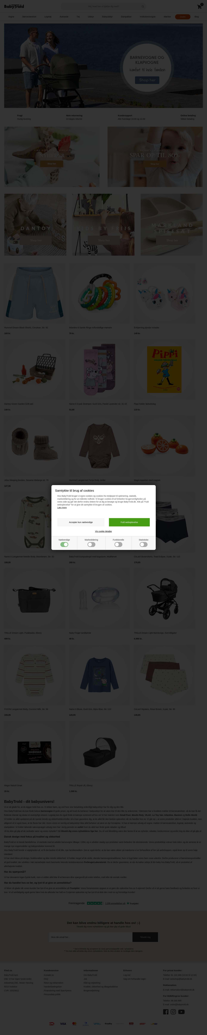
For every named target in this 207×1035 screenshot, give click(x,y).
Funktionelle (118, 543)
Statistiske (143, 543)
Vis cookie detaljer (103, 531)
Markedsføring (91, 543)
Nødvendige (64, 543)
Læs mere (62, 507)
